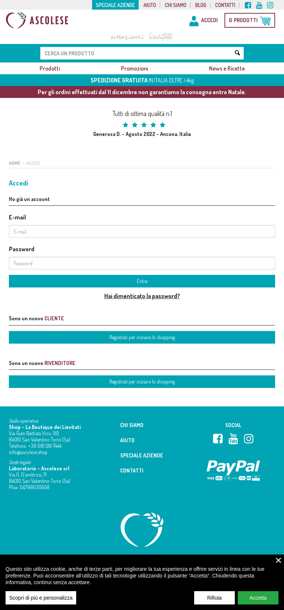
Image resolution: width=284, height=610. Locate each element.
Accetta (258, 602)
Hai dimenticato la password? (142, 296)
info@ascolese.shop (28, 452)
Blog (200, 5)
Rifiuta (214, 602)
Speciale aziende (115, 5)
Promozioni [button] (134, 68)
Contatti (225, 5)
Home (14, 163)
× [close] (278, 564)
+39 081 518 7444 (44, 446)
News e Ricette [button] (227, 68)
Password (21, 249)
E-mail (17, 217)
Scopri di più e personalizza (40, 602)
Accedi (33, 163)
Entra (142, 281)
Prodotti (50, 68)
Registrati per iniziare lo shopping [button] (142, 337)
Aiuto (149, 5)
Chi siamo (175, 5)
